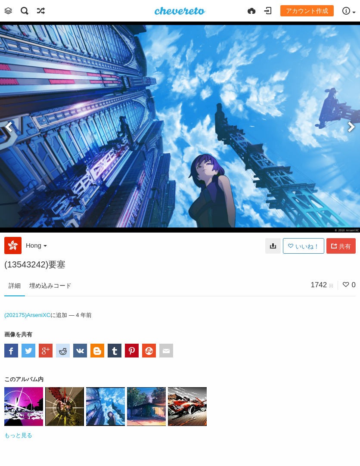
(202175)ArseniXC (27, 315)
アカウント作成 (307, 10)
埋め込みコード (50, 285)
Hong (36, 245)
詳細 (15, 285)
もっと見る (18, 435)
